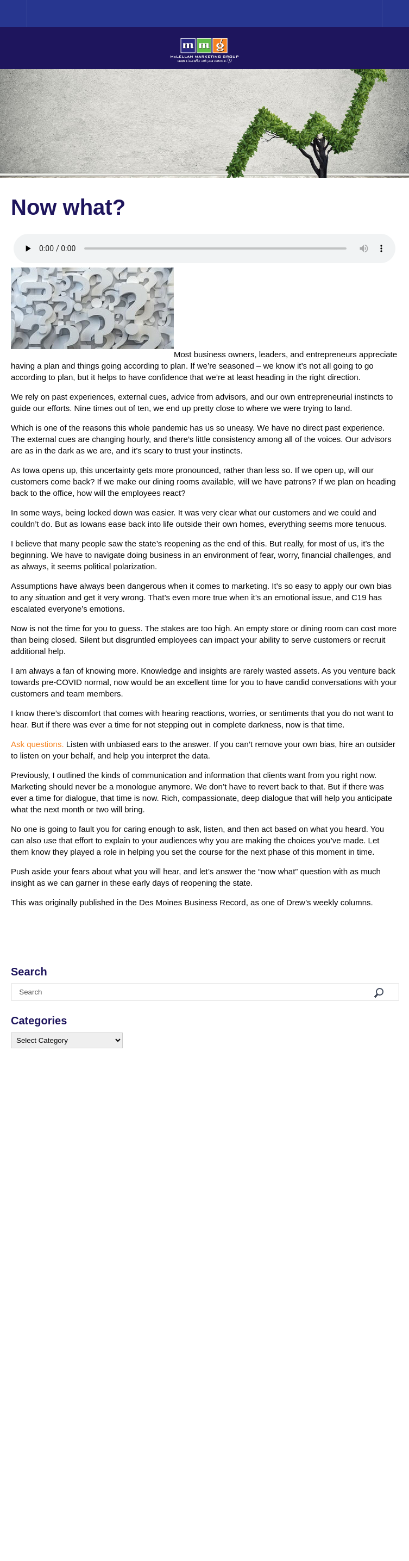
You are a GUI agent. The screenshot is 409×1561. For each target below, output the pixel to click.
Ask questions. (37, 744)
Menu (395, 13)
